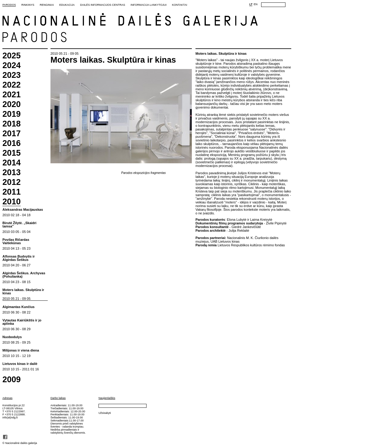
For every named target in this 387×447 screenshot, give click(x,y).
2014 (11, 163)
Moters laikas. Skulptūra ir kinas (23, 291)
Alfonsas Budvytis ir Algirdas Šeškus (18, 258)
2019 (11, 114)
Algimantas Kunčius (18, 307)
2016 (11, 143)
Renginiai (47, 4)
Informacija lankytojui (148, 4)
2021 (11, 95)
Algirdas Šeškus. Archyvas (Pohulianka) (23, 275)
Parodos (9, 4)
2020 (11, 104)
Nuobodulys (12, 337)
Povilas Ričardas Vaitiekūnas (15, 241)
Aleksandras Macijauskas (22, 209)
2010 (11, 202)
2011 (11, 192)
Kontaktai (179, 4)
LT (250, 4)
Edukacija (67, 4)
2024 (11, 65)
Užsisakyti (104, 412)
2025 (11, 56)
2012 (11, 182)
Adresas (7, 398)
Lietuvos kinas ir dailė (19, 364)
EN (255, 4)
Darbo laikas (58, 398)
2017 (11, 134)
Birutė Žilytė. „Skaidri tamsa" (19, 224)
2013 (11, 172)
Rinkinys (27, 4)
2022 (11, 85)
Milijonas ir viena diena (20, 350)
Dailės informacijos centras (102, 4)
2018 (11, 124)
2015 (11, 153)
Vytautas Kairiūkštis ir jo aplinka (21, 322)
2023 (11, 75)
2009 (11, 380)
